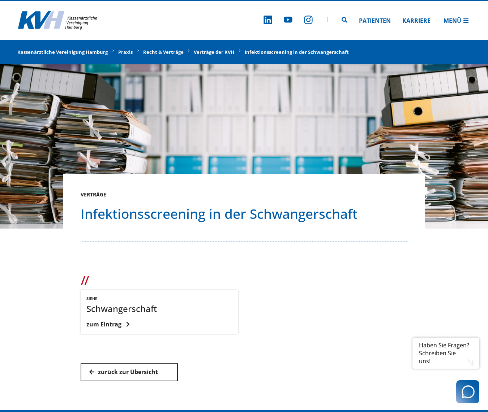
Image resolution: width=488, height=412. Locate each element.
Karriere (416, 21)
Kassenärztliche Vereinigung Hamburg (62, 52)
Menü (456, 21)
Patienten (375, 21)
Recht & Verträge (163, 52)
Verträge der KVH (214, 52)
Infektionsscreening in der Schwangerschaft (297, 52)
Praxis (125, 52)
